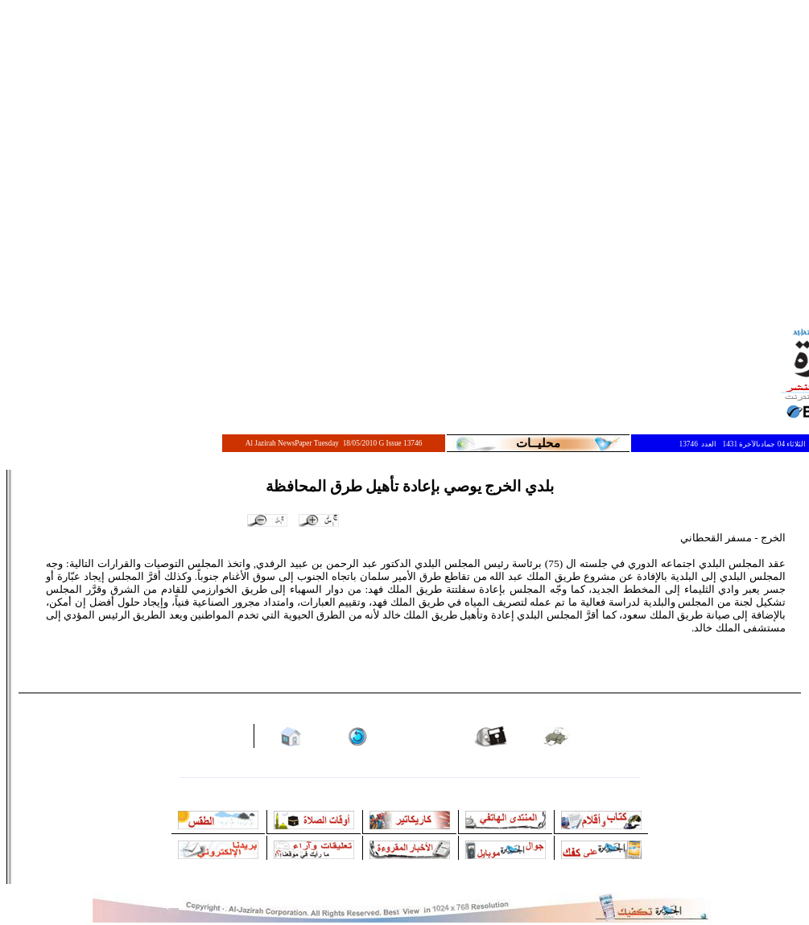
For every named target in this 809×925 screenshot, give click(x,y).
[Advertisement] (151, 159)
